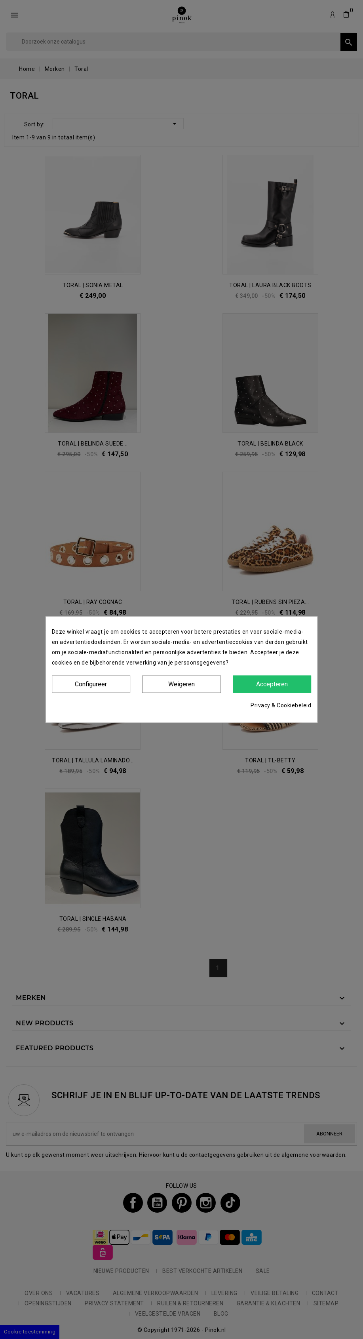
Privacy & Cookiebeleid (281, 705)
